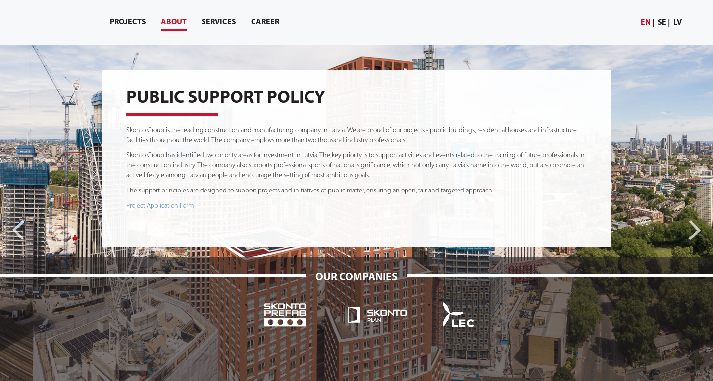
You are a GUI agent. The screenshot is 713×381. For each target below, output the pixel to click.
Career (265, 22)
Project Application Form (160, 206)
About (174, 24)
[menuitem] (648, 23)
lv (677, 23)
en (646, 23)
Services (219, 22)
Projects (128, 22)
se (662, 23)
